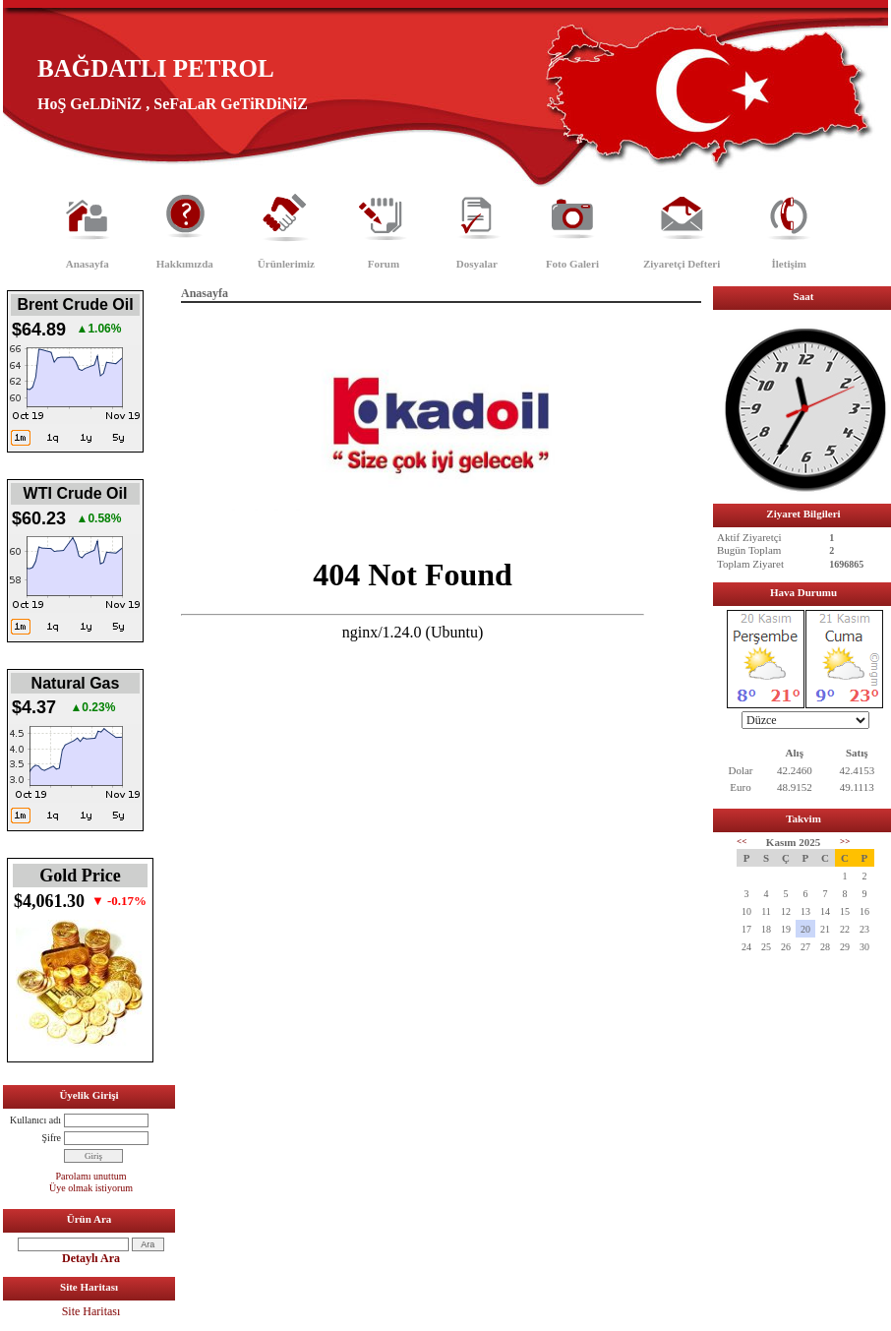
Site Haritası (91, 1311)
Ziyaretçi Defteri (681, 264)
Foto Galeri (572, 264)
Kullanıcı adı (35, 1120)
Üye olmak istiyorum (91, 1187)
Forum (383, 264)
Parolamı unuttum (91, 1176)
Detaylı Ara (91, 1258)
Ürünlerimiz (286, 264)
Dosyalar (477, 264)
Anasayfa (87, 264)
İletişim (789, 264)
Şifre (51, 1137)
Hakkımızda (184, 264)
